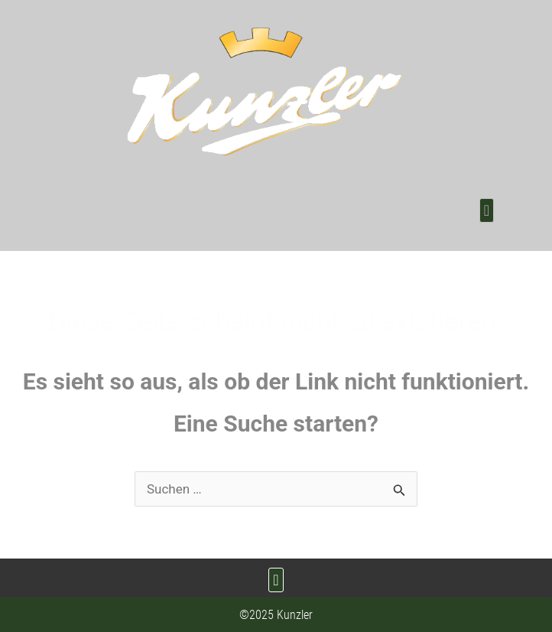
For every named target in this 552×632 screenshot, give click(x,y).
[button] (486, 210)
